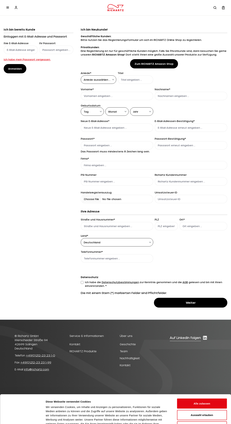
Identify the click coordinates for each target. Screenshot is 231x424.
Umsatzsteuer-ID (166, 192)
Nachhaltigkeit (130, 358)
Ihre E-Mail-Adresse (16, 43)
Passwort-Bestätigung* (170, 138)
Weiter (191, 302)
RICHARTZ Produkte (83, 351)
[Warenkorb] (223, 7)
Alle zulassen (202, 378)
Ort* (182, 219)
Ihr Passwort (47, 43)
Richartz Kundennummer (171, 174)
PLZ (157, 219)
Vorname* (87, 89)
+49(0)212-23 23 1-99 (35, 362)
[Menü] (7, 7)
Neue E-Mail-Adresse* (95, 121)
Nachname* (162, 89)
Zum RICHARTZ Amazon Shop (154, 63)
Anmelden (15, 68)
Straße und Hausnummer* (98, 219)
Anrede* (86, 73)
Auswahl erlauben (202, 389)
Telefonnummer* (92, 251)
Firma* (85, 158)
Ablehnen (202, 401)
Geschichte (128, 344)
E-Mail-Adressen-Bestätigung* (175, 121)
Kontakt (75, 344)
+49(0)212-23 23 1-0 (40, 355)
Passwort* (87, 138)
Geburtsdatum (90, 105)
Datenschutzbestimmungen (120, 282)
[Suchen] (215, 7)
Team (124, 351)
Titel (120, 73)
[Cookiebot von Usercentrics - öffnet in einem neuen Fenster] (22, 417)
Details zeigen (185, 417)
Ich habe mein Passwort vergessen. (27, 59)
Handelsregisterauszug (96, 192)
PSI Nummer (88, 174)
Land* (84, 235)
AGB (185, 282)
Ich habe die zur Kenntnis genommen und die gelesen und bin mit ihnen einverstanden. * (153, 284)
